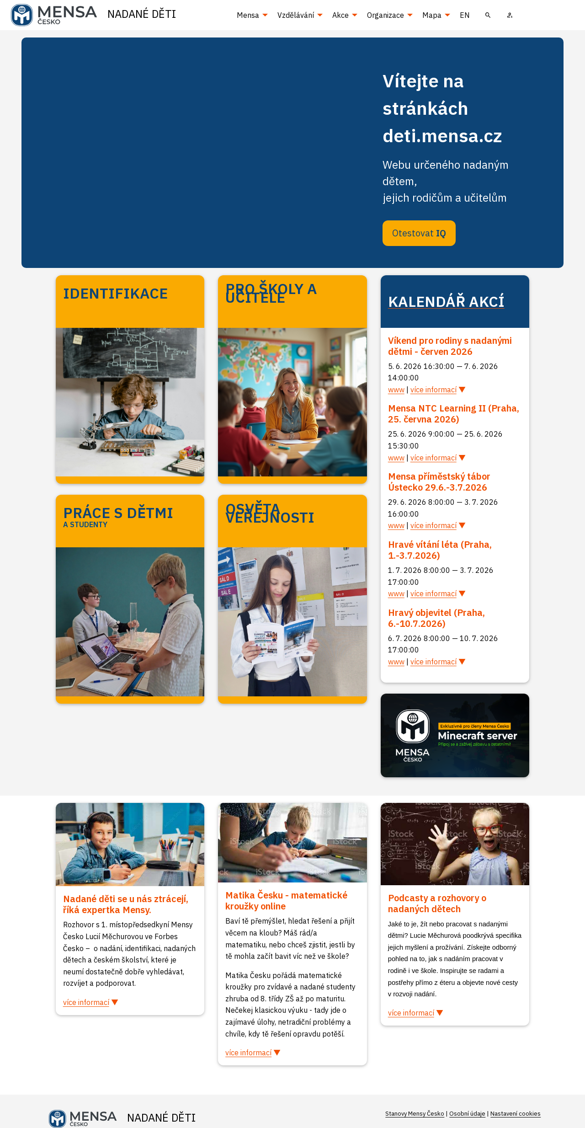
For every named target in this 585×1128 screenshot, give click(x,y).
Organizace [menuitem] (385, 15)
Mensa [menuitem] (248, 15)
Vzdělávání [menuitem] (295, 15)
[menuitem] (488, 15)
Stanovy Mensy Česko (414, 1113)
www (396, 389)
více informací (433, 389)
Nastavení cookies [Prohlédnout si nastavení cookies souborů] (515, 1113)
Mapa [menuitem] (431, 15)
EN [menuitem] (465, 15)
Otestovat (419, 233)
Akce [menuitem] (340, 15)
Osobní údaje (467, 1113)
